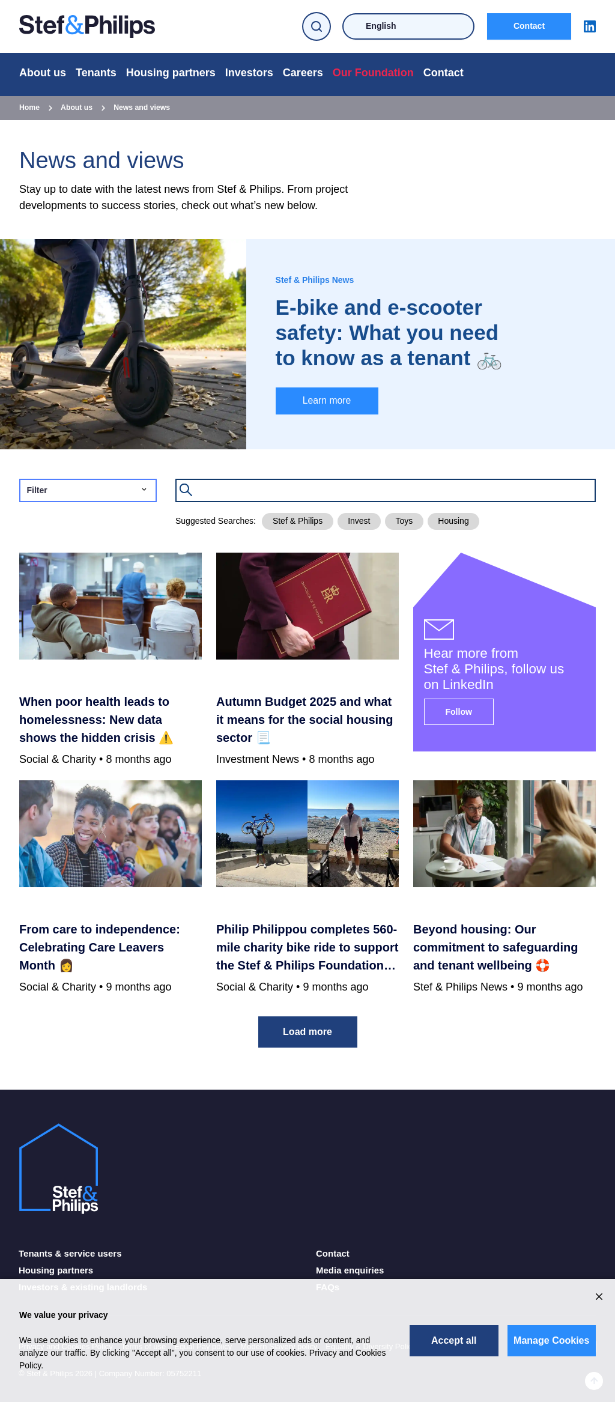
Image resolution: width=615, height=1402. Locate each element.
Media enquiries (350, 1270)
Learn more (327, 400)
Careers (303, 73)
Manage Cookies (551, 1340)
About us (42, 73)
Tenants (96, 73)
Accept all (454, 1340)
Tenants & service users (70, 1253)
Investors (249, 73)
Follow (459, 712)
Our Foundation (373, 73)
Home (29, 107)
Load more (307, 1032)
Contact (529, 26)
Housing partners (171, 73)
